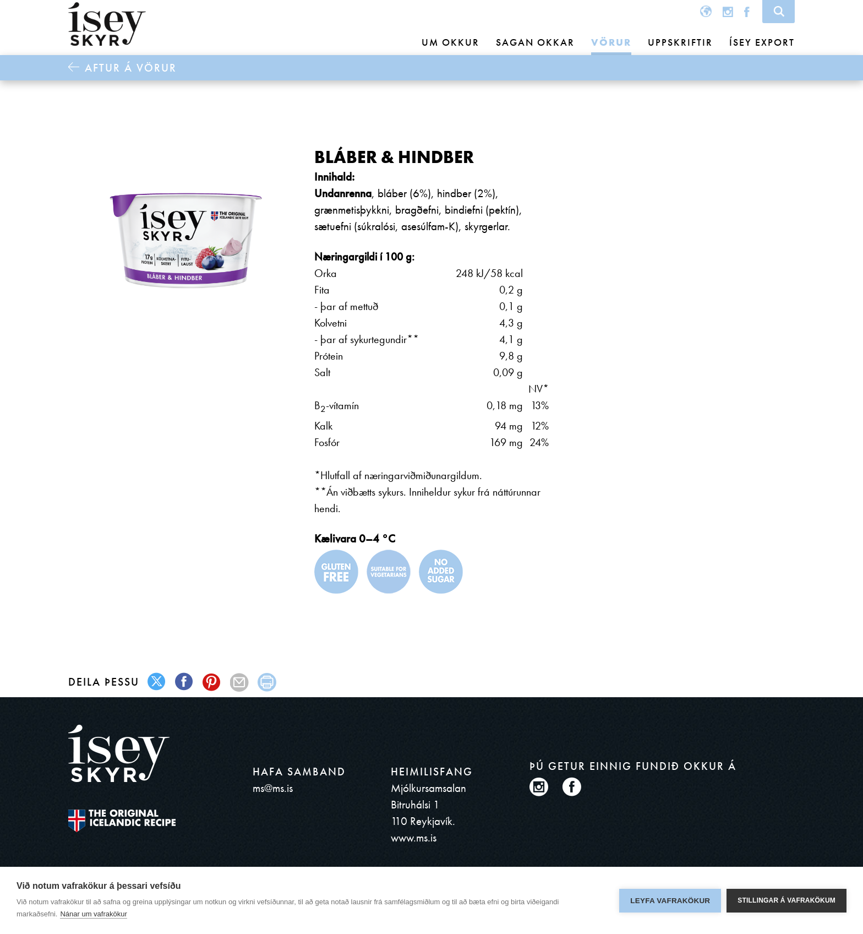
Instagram (728, 11)
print (267, 682)
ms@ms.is (273, 787)
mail (239, 682)
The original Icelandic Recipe (122, 821)
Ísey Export (762, 42)
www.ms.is (413, 837)
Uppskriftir (680, 42)
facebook (184, 682)
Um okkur (450, 42)
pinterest (212, 682)
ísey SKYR (107, 24)
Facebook (747, 11)
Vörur (611, 42)
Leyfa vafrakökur (670, 901)
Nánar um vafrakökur (93, 914)
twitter (157, 682)
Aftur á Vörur (131, 68)
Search (778, 11)
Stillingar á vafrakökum (786, 900)
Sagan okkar (535, 42)
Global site (706, 11)
